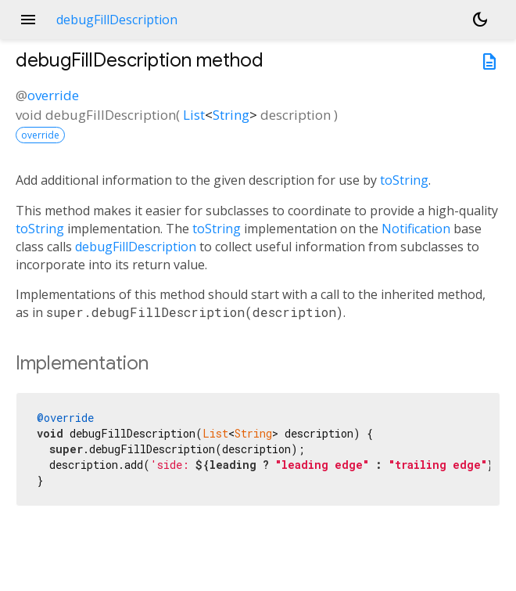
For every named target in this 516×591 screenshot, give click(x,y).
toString (404, 180)
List (194, 115)
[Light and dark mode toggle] (480, 19)
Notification (416, 228)
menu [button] (28, 19)
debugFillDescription (135, 246)
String (231, 115)
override (53, 95)
